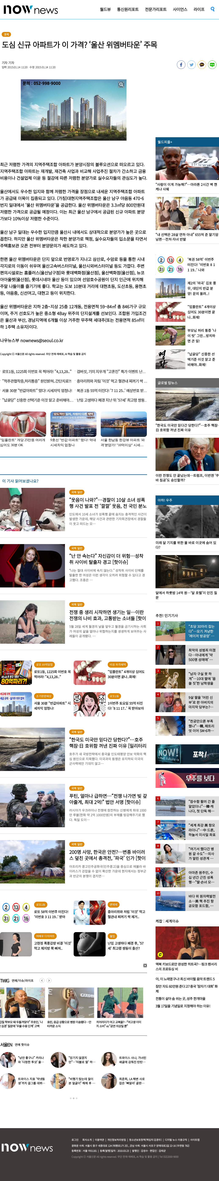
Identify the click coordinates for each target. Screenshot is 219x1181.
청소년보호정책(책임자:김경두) (145, 1139)
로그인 (75, 1139)
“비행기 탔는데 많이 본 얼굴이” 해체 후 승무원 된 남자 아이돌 (82, 1083)
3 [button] (76, 1098)
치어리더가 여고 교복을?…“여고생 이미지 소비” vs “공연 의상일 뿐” (119, 1024)
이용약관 (99, 1139)
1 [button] (71, 1098)
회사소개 (87, 1139)
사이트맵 (195, 1139)
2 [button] (73, 1098)
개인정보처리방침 (116, 1139)
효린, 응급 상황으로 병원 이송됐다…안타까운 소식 (70, 1024)
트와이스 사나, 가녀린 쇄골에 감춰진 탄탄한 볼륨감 (132, 1062)
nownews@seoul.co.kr (41, 340)
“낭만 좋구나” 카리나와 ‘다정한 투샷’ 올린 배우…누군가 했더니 (31, 1062)
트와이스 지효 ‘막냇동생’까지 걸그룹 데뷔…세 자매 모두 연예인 (31, 1083)
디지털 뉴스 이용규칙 (176, 1139)
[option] (70, 1009)
